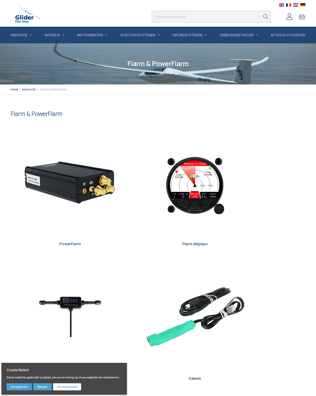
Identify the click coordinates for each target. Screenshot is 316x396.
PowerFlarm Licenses (45, 216)
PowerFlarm (45, 193)
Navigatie (29, 89)
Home (14, 89)
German (302, 5)
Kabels (271, 193)
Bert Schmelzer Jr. (98, 362)
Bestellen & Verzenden (176, 339)
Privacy (166, 362)
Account (289, 16)
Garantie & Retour (173, 350)
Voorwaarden (170, 356)
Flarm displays (120, 193)
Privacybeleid (67, 387)
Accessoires (195, 193)
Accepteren (19, 387)
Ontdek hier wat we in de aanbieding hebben (158, 281)
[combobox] (211, 17)
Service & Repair (172, 344)
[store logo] (28, 13)
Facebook (92, 339)
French (288, 5)
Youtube (91, 344)
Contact (167, 333)
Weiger (42, 387)
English (281, 5)
